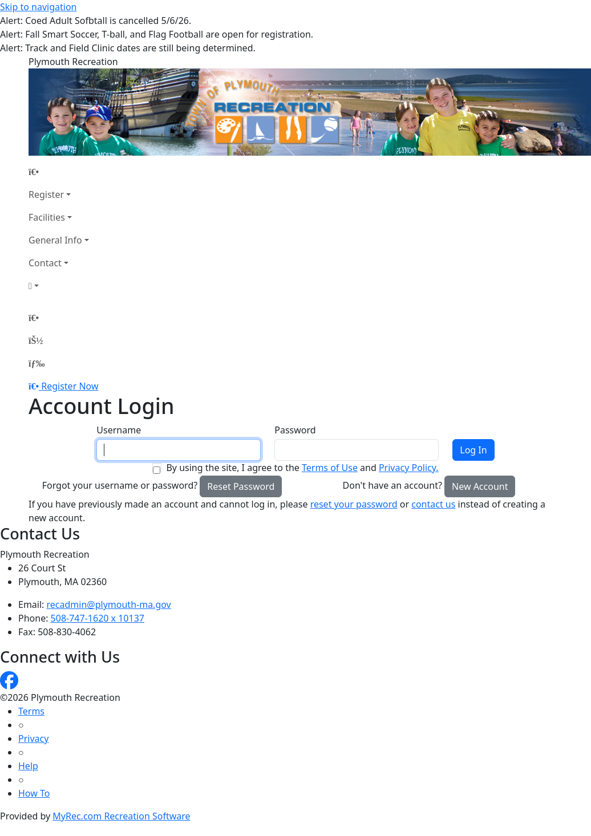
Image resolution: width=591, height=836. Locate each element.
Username (118, 430)
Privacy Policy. (409, 467)
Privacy (33, 738)
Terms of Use (330, 467)
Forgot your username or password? (120, 485)
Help (28, 766)
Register (46, 194)
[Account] (59, 285)
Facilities (47, 217)
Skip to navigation (38, 7)
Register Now (69, 386)
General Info (55, 240)
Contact (45, 263)
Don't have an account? (392, 485)
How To (34, 793)
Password (294, 430)
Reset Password (240, 486)
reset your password (354, 504)
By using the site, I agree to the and (302, 467)
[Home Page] (59, 171)
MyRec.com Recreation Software (121, 816)
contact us (433, 504)
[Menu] (36, 363)
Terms (31, 711)
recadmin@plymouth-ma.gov (109, 604)
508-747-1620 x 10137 (97, 618)
